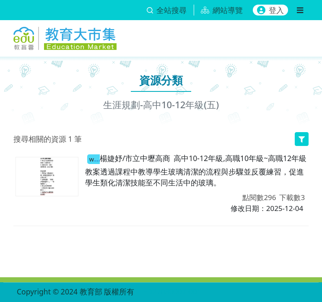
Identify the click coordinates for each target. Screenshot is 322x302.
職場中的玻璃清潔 (93, 158)
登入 (270, 10)
